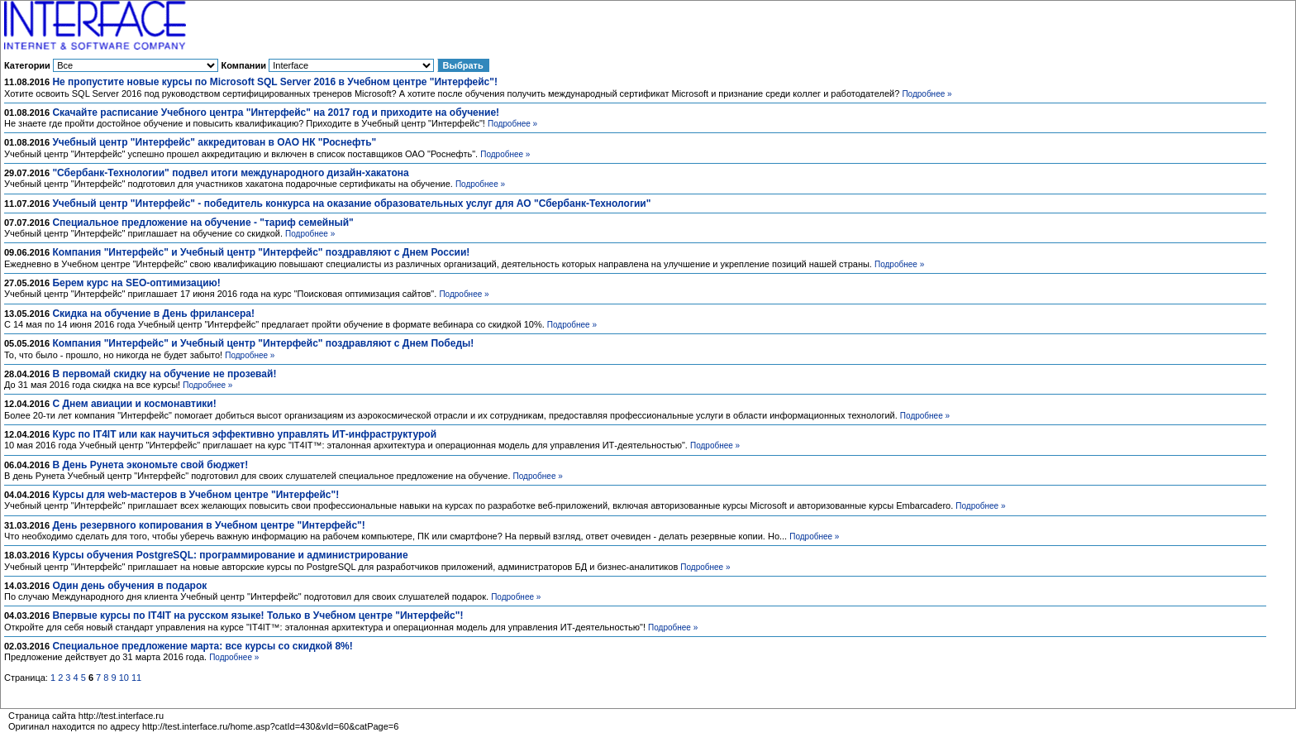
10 (124, 678)
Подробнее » (926, 93)
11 (136, 678)
